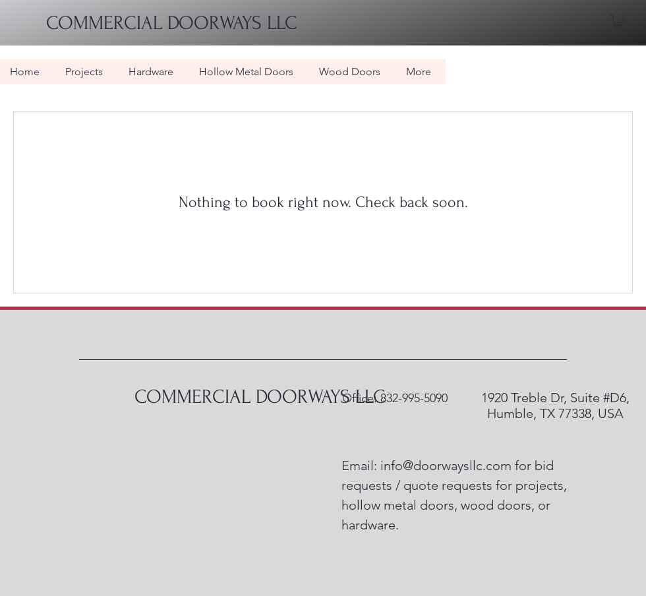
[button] (618, 21)
